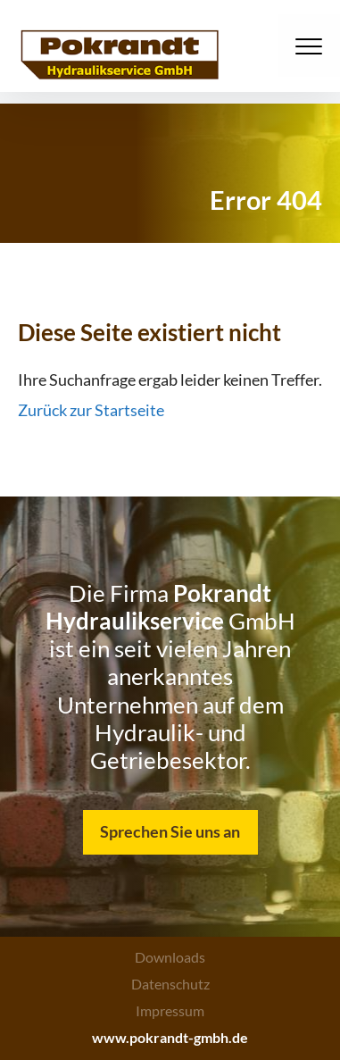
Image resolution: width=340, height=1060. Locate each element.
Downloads (170, 956)
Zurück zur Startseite (91, 410)
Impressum (170, 1010)
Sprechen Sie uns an (170, 831)
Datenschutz (170, 983)
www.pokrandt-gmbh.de (170, 1037)
